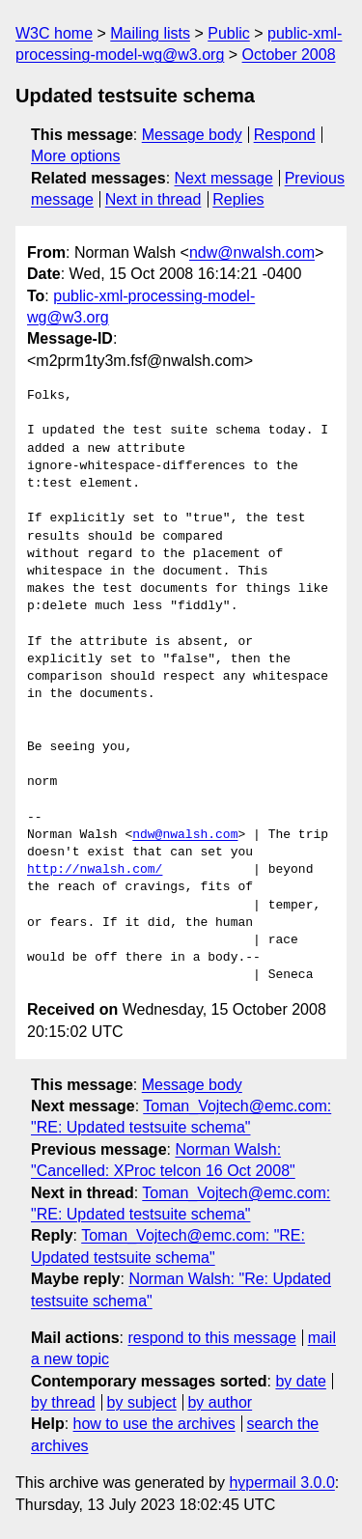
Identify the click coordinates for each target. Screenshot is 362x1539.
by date (300, 1381)
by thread (63, 1402)
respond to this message (211, 1337)
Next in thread (153, 199)
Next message (224, 178)
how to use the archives (154, 1423)
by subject (142, 1402)
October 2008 (289, 54)
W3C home (54, 33)
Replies (238, 199)
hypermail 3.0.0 (281, 1482)
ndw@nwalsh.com (252, 252)
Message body (192, 134)
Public (229, 33)
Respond (285, 134)
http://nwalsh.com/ (94, 870)
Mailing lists (150, 33)
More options (76, 156)
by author (219, 1402)
